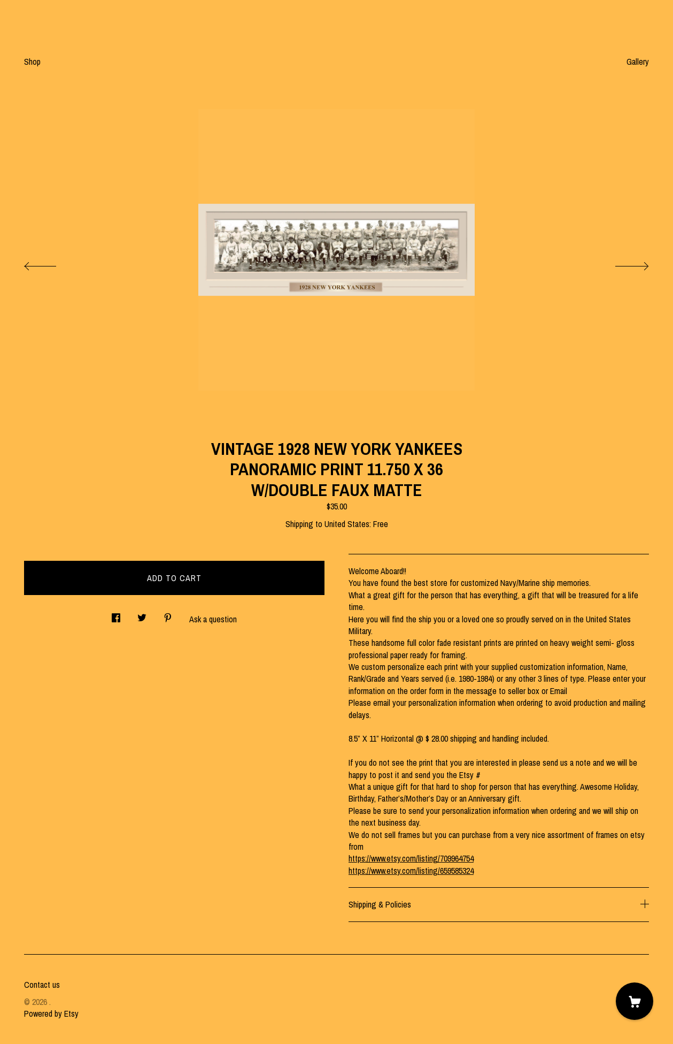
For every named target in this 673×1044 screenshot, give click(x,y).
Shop (32, 61)
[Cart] (634, 1001)
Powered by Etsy (51, 1013)
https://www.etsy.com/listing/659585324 (411, 871)
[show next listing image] (622, 263)
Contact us (42, 984)
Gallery (637, 61)
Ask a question (213, 619)
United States (346, 524)
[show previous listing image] (51, 263)
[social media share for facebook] (116, 614)
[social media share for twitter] (141, 614)
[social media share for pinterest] (168, 614)
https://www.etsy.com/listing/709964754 (411, 858)
